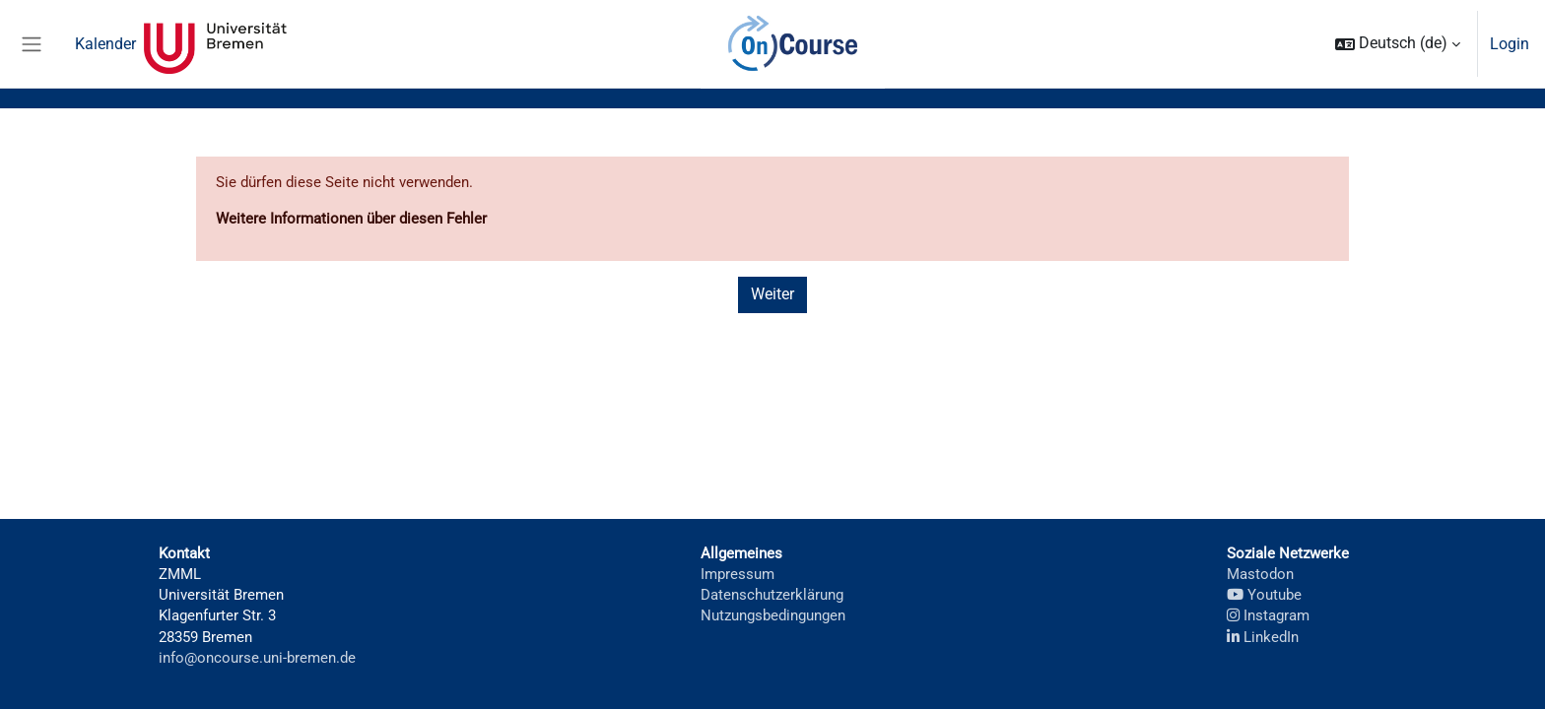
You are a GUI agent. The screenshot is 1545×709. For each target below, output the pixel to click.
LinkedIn (1262, 634)
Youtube (1263, 590)
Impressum (733, 568)
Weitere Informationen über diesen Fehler (358, 220)
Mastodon (1259, 568)
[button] (1397, 44)
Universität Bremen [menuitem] (215, 44)
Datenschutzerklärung (770, 590)
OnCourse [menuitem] (793, 44)
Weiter (772, 297)
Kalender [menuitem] (105, 43)
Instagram (1268, 613)
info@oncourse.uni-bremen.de (258, 657)
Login (1509, 43)
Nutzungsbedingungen (772, 613)
